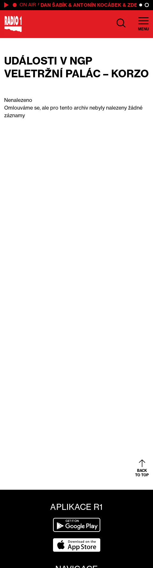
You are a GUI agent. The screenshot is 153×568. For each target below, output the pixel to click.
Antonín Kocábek (98, 5)
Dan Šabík (55, 5)
